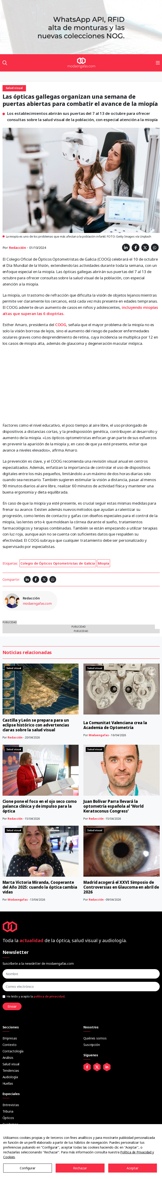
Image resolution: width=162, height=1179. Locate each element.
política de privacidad (49, 996)
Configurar (27, 1168)
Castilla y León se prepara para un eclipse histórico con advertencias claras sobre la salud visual (36, 725)
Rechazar (80, 1168)
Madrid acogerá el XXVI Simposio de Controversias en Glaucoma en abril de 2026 (121, 887)
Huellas (8, 1083)
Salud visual (11, 1064)
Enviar (12, 1006)
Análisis (8, 1057)
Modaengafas (99, 735)
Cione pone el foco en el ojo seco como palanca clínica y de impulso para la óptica (40, 806)
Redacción (17, 247)
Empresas (10, 1038)
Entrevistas (11, 1105)
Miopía (103, 563)
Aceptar (132, 1168)
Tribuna (8, 1111)
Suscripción (91, 1044)
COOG (60, 324)
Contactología (13, 1051)
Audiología (10, 1077)
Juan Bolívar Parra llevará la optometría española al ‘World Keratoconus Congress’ (113, 806)
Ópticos (8, 1118)
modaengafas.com (37, 603)
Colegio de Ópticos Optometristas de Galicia (57, 563)
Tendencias (11, 1070)
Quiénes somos (95, 1038)
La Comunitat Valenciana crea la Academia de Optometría (115, 725)
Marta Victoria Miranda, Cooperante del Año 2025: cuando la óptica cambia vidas (40, 887)
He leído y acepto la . (36, 996)
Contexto (10, 1044)
